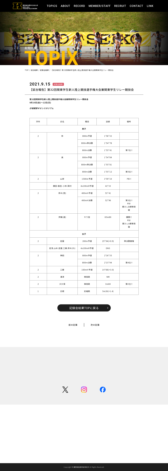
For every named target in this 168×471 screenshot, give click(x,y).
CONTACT (136, 6)
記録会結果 (58, 84)
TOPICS (52, 6)
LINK (150, 6)
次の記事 (95, 324)
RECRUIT (120, 6)
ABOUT (65, 6)
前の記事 (73, 324)
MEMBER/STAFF (100, 6)
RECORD (79, 6)
